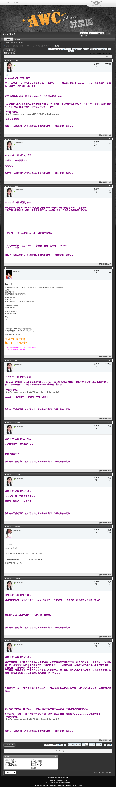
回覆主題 (9, 50)
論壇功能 (13, 42)
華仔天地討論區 (99, 772)
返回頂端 (108, 772)
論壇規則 (33, 768)
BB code (33, 759)
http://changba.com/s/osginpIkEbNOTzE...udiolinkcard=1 (32, 114)
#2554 (109, 268)
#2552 (109, 139)
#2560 (109, 640)
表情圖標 (39, 761)
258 (98, 49)
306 (105, 49)
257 (95, 49)
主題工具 (108, 57)
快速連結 (20, 42)
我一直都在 (12, 53)
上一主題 (54, 751)
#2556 (109, 422)
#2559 (109, 578)
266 (102, 49)
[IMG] (37, 763)
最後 (71, 51)
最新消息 (17, 39)
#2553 (109, 186)
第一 (65, 49)
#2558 (109, 526)
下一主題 (62, 751)
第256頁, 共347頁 (56, 49)
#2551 (109, 60)
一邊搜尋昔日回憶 (17, 46)
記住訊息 (84, 36)
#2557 (109, 474)
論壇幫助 (6, 42)
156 (74, 49)
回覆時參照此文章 (105, 135)
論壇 (8, 39)
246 (81, 49)
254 (84, 49)
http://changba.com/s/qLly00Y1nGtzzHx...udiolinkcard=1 (32, 392)
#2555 (109, 360)
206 (77, 49)
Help (108, 33)
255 (88, 49)
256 (91, 49)
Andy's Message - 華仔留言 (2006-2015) (37, 46)
